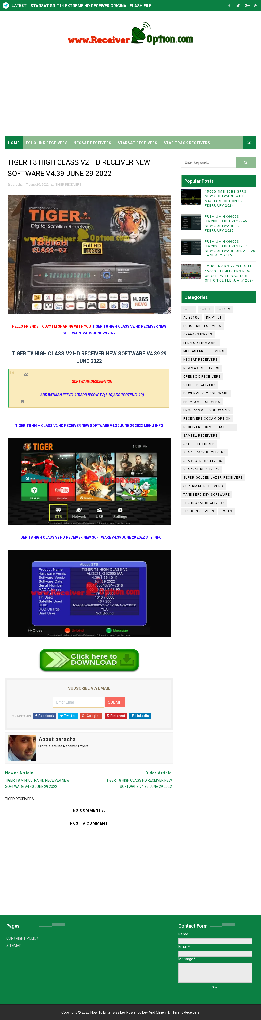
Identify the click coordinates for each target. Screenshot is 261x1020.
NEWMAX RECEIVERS (201, 368)
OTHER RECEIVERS (199, 385)
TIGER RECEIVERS (25, 156)
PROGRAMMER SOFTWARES (207, 410)
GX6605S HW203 (197, 334)
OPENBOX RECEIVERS (202, 376)
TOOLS (226, 511)
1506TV (224, 309)
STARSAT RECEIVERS (138, 143)
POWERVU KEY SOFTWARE (206, 393)
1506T (205, 309)
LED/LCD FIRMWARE (200, 343)
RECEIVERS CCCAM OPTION (207, 418)
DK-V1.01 (214, 317)
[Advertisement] (130, 93)
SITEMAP (14, 946)
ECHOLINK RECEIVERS (47, 143)
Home (14, 143)
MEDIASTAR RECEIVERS (203, 351)
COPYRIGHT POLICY (22, 938)
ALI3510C (191, 317)
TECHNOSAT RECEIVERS (204, 503)
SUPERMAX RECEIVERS (203, 486)
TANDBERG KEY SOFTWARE (206, 494)
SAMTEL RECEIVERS (200, 435)
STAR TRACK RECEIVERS (187, 143)
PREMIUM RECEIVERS (201, 402)
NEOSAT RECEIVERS (92, 143)
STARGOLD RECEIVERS (203, 461)
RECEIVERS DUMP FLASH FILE (208, 427)
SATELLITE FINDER (199, 444)
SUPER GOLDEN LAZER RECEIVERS (213, 477)
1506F (188, 309)
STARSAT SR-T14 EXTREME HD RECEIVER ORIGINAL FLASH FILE (91, 5)
